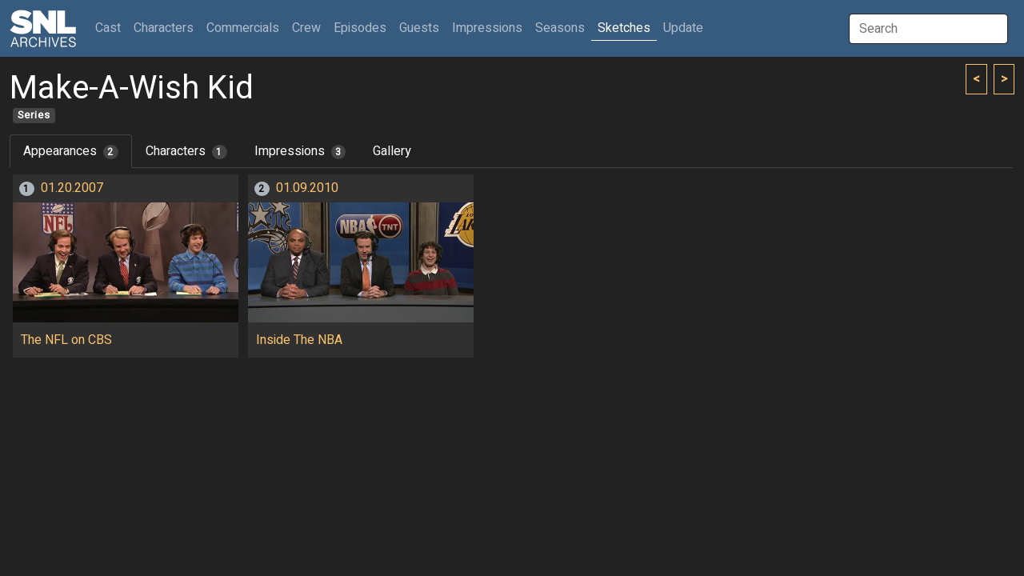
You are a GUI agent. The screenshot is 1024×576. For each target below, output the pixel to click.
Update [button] (683, 28)
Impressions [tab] (300, 151)
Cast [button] (111, 28)
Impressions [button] (487, 28)
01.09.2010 (307, 188)
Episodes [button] (360, 28)
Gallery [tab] (392, 151)
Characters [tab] (186, 151)
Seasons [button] (560, 28)
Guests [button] (419, 28)
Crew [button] (306, 28)
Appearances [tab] (70, 151)
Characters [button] (164, 28)
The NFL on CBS (66, 340)
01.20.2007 (72, 188)
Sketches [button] (624, 28)
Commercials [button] (242, 28)
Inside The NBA (299, 340)
